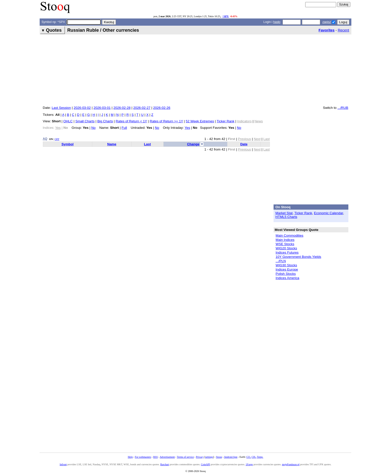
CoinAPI (205, 464)
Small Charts (85, 121)
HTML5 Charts (286, 217)
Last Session (61, 108)
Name (111, 144)
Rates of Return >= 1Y (166, 121)
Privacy (200, 457)
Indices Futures (287, 252)
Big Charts (105, 121)
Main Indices (285, 240)
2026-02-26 (161, 108)
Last (147, 144)
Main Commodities (289, 235)
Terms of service (185, 457)
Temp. (260, 457)
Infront (63, 464)
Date (243, 144)
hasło (276, 22)
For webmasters (143, 457)
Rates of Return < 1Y (131, 121)
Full (124, 128)
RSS (155, 457)
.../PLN (281, 261)
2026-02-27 (141, 108)
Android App (230, 457)
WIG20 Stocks (286, 248)
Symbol (67, 144)
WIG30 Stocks (286, 265)
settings (209, 457)
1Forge (249, 464)
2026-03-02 (82, 108)
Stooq (219, 457)
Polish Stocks (286, 274)
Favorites (327, 30)
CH (254, 457)
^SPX (225, 16)
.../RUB (342, 108)
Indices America (287, 278)
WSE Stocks (285, 244)
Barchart (164, 464)
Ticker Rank (225, 121)
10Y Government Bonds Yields (298, 257)
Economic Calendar (328, 213)
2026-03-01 (102, 108)
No (93, 128)
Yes (187, 128)
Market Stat (284, 213)
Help (130, 457)
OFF (57, 139)
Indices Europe (287, 269)
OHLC (68, 121)
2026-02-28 (122, 108)
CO (248, 457)
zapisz (326, 22)
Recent (343, 30)
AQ (45, 139)
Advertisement (167, 457)
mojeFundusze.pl (290, 464)
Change (193, 144)
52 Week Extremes (200, 121)
